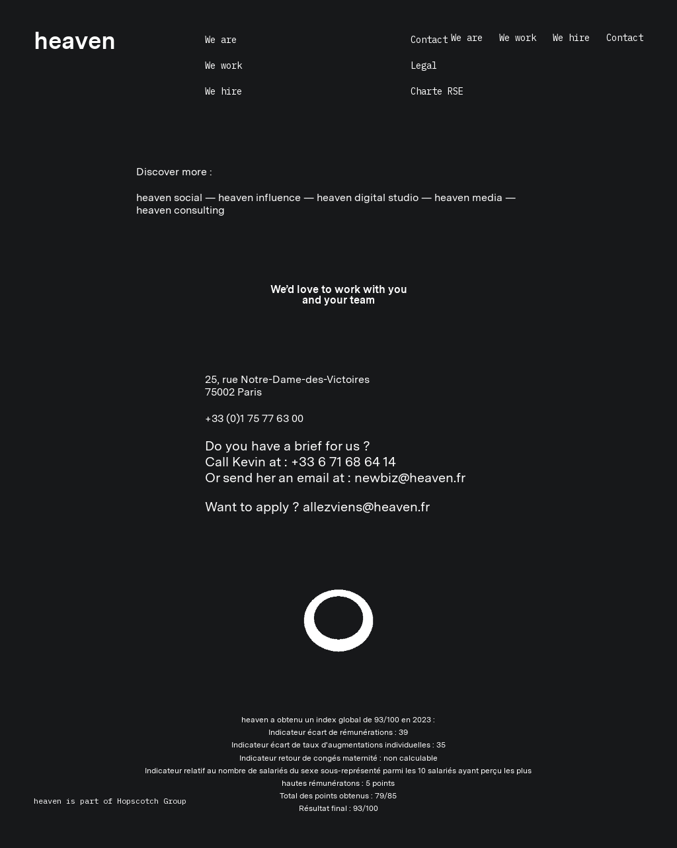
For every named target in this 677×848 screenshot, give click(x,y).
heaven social (169, 197)
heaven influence (259, 197)
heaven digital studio (367, 197)
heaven (47, 801)
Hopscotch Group (151, 801)
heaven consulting (180, 210)
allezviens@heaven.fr (366, 507)
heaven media (468, 197)
